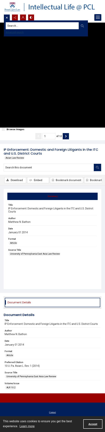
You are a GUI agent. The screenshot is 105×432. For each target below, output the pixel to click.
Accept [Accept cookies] (92, 424)
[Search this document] (49, 167)
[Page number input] (48, 136)
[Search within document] (97, 167)
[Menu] (97, 17)
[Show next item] (66, 136)
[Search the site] (42, 25)
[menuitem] (52, 412)
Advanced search (15, 32)
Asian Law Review (15, 158)
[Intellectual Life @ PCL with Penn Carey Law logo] (52, 7)
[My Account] (23, 17)
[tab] (52, 196)
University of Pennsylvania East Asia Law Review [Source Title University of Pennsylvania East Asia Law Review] (35, 254)
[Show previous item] (38, 136)
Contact (52, 412)
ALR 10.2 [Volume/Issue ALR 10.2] (10, 387)
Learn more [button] (27, 426)
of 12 (59, 136)
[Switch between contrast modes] (31, 17)
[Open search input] (7, 17)
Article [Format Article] (13, 243)
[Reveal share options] (15, 17)
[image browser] (14, 129)
